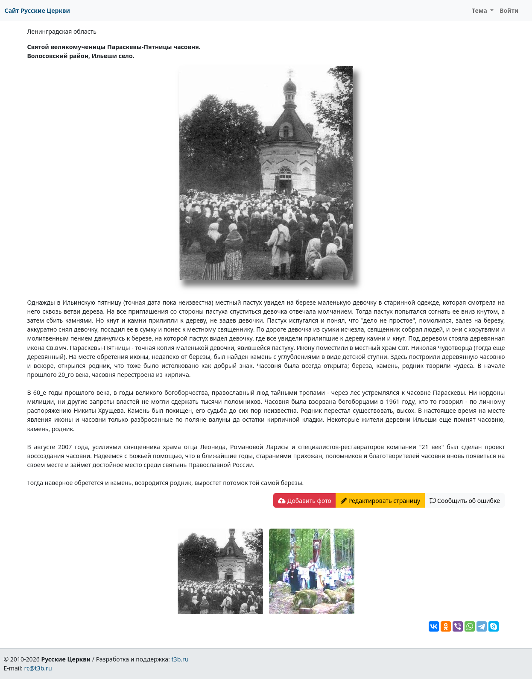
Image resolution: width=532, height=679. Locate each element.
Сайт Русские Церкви (37, 10)
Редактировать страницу (380, 501)
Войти (509, 10)
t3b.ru (180, 659)
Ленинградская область (61, 31)
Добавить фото (304, 501)
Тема (480, 10)
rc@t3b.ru (38, 668)
